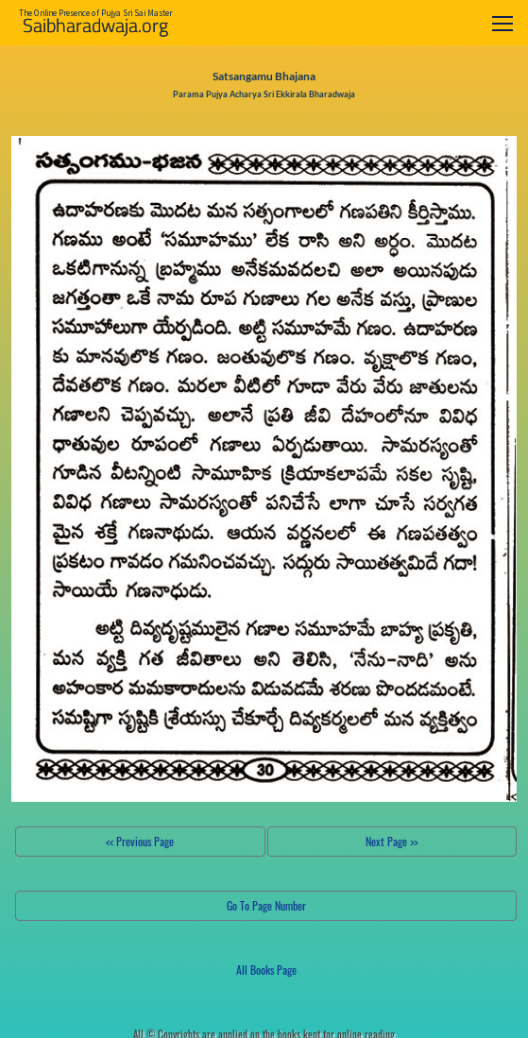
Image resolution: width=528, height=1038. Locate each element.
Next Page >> (391, 841)
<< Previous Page (140, 841)
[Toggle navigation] (502, 23)
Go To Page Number (266, 905)
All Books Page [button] (266, 969)
